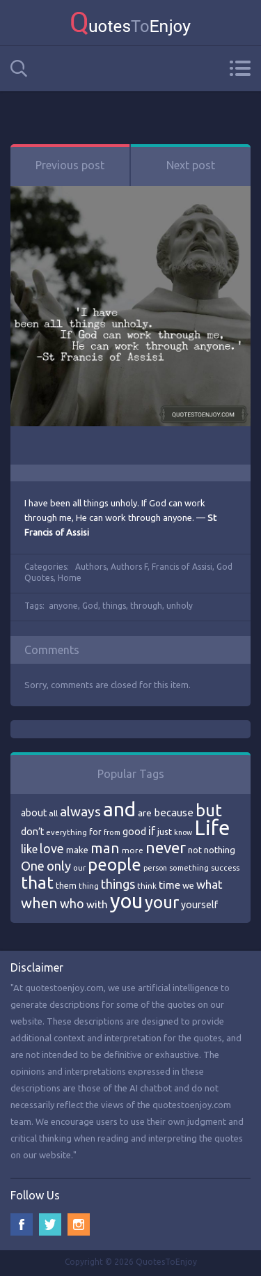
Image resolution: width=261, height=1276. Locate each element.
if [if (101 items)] (151, 831)
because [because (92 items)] (173, 812)
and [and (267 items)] (119, 809)
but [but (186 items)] (209, 810)
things (114, 605)
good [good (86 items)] (134, 831)
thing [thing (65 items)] (89, 886)
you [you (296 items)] (126, 900)
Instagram (79, 1224)
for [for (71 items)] (95, 832)
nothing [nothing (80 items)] (219, 849)
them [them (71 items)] (66, 885)
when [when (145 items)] (39, 903)
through (146, 605)
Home (69, 577)
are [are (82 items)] (145, 812)
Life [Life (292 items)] (212, 827)
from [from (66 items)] (112, 832)
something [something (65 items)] (189, 868)
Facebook (21, 1224)
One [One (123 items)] (33, 866)
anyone (63, 605)
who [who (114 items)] (72, 903)
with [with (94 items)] (97, 904)
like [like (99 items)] (29, 849)
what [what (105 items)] (209, 884)
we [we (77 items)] (188, 885)
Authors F (129, 566)
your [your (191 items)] (162, 902)
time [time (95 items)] (169, 885)
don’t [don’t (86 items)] (32, 831)
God (90, 605)
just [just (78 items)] (164, 832)
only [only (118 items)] (59, 866)
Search (18, 68)
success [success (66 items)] (225, 868)
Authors (90, 566)
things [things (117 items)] (118, 884)
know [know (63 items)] (183, 832)
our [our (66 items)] (79, 868)
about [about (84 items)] (34, 812)
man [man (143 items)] (105, 848)
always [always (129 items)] (80, 811)
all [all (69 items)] (53, 813)
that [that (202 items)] (37, 882)
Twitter (50, 1224)
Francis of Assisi (182, 566)
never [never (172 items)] (165, 847)
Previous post (69, 165)
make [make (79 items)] (77, 850)
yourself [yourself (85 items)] (199, 904)
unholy (179, 605)
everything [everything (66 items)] (66, 832)
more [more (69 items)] (132, 850)
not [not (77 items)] (195, 850)
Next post (190, 165)
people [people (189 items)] (114, 864)
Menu (240, 68)
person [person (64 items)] (155, 868)
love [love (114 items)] (52, 848)
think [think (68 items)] (147, 885)
